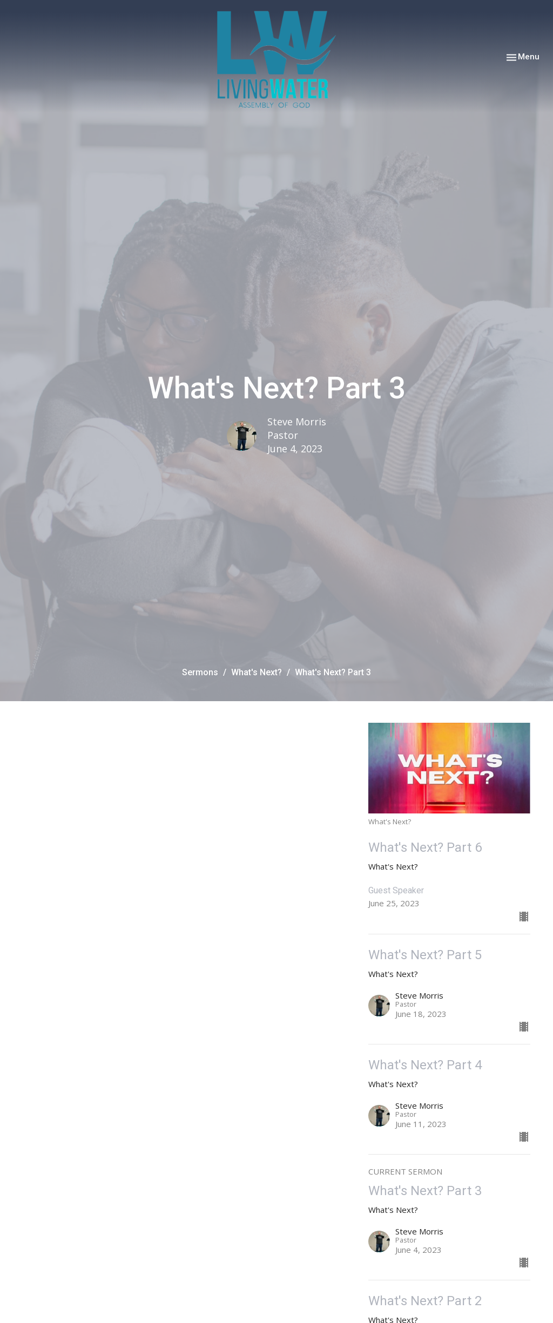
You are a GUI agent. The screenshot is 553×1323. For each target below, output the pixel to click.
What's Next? (256, 672)
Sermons (200, 672)
